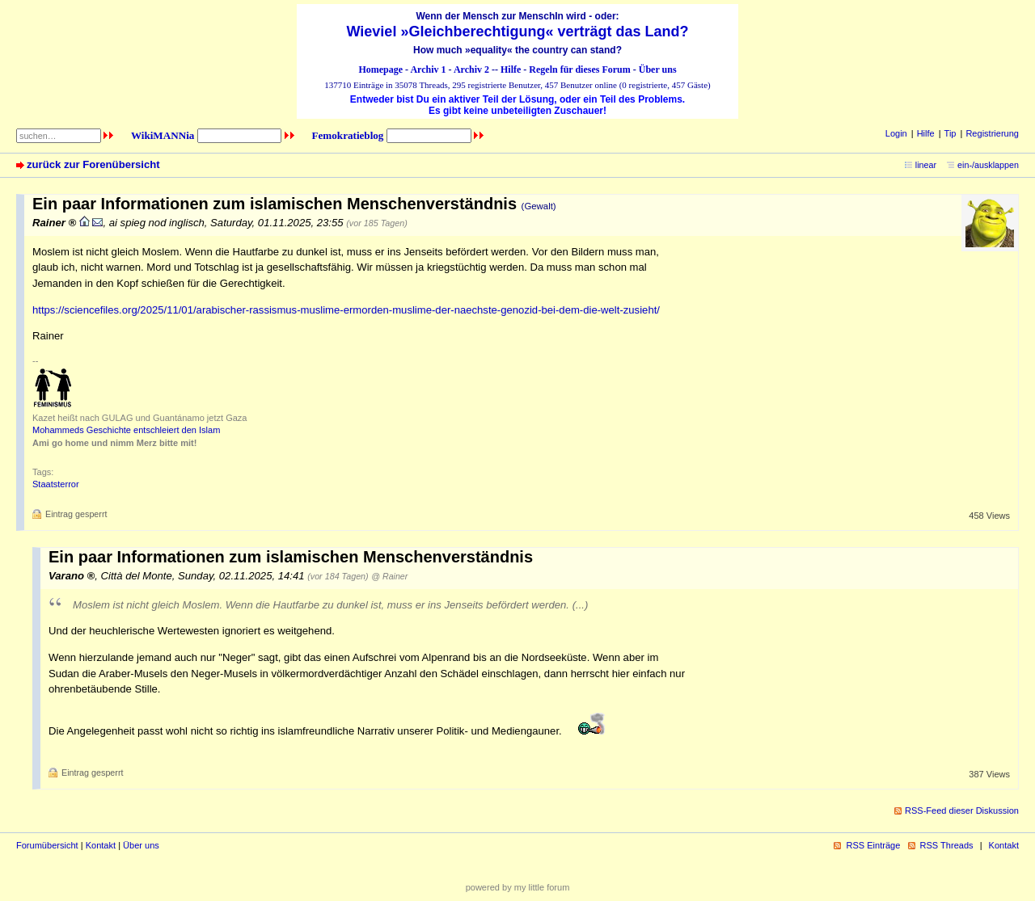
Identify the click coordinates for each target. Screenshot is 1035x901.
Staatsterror (55, 484)
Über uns (658, 69)
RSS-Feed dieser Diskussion (962, 810)
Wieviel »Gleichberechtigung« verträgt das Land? (518, 31)
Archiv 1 (428, 69)
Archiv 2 (471, 69)
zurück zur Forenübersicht (93, 164)
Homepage (380, 69)
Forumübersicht (47, 845)
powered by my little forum (518, 887)
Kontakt (101, 845)
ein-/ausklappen (988, 165)
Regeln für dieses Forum (579, 69)
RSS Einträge (873, 845)
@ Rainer (389, 576)
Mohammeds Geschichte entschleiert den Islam (126, 430)
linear (925, 165)
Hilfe (511, 69)
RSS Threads (947, 845)
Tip (950, 133)
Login (896, 133)
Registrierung (992, 133)
